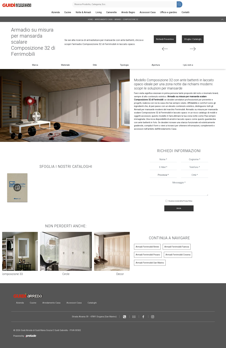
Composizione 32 (130, 19)
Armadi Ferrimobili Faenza (176, 246)
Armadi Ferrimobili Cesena (177, 254)
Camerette (111, 12)
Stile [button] (95, 65)
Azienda (55, 12)
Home (90, 19)
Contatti (185, 12)
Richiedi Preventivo (165, 39)
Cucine (67, 12)
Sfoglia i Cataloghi (192, 39)
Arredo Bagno (128, 12)
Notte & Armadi (83, 12)
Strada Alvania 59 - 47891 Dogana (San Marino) (94, 316)
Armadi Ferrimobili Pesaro (148, 254)
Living (99, 12)
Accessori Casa (148, 12)
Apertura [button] (156, 65)
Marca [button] (35, 65)
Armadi (117, 19)
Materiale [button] (65, 65)
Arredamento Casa (103, 19)
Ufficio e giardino (168, 12)
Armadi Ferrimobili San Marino (150, 262)
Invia (179, 208)
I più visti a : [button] (188, 65)
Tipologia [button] (124, 65)
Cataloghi (93, 302)
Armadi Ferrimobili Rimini (147, 246)
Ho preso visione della (180, 201)
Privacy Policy (187, 201)
